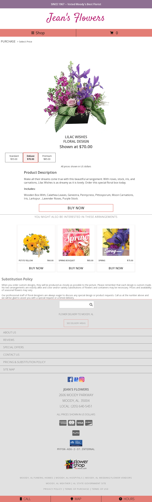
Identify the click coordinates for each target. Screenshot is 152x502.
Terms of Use (100, 489)
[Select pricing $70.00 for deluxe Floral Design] (30, 157)
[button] (76, 443)
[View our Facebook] (70, 381)
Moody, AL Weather (58, 483)
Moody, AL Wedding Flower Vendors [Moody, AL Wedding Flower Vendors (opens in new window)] (108, 477)
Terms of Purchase (77, 489)
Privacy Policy (53, 489)
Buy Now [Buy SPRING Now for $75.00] (116, 268)
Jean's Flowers (76, 18)
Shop (38, 32)
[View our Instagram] (81, 381)
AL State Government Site (89, 483)
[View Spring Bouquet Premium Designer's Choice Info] (76, 242)
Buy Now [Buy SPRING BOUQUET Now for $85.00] (76, 268)
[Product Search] (76, 304)
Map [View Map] (76, 499)
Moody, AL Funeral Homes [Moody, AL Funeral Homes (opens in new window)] (36, 477)
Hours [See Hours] (126, 499)
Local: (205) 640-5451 (76, 406)
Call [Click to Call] (25, 499)
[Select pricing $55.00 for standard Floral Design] (14, 157)
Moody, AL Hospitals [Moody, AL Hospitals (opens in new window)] (69, 477)
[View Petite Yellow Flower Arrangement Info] (36, 242)
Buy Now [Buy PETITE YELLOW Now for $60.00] (36, 268)
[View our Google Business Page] (76, 381)
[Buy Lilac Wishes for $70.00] (76, 208)
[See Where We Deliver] (76, 323)
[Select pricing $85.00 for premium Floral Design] (47, 157)
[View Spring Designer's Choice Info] (116, 242)
